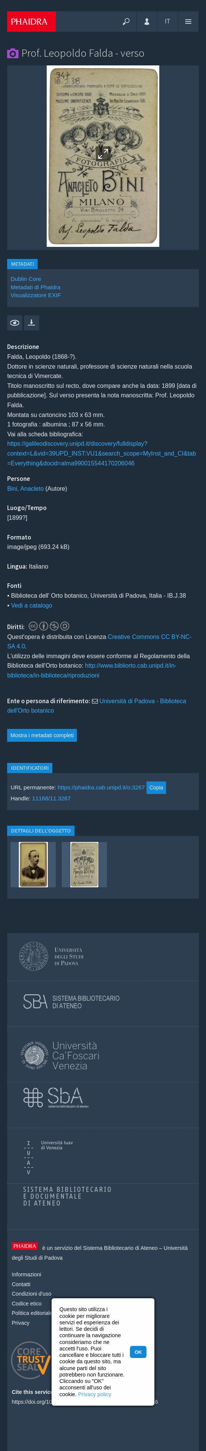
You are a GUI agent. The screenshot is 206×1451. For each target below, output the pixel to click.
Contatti (21, 1284)
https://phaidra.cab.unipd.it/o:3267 (101, 787)
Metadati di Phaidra (35, 287)
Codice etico (26, 1304)
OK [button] (138, 1352)
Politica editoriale (32, 1313)
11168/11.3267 (51, 798)
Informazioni (26, 1274)
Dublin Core (26, 279)
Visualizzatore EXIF (36, 295)
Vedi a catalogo (31, 605)
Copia (156, 787)
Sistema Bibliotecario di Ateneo (120, 1248)
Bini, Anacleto (25, 488)
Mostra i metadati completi (42, 735)
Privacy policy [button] (94, 1394)
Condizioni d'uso (31, 1294)
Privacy (20, 1323)
